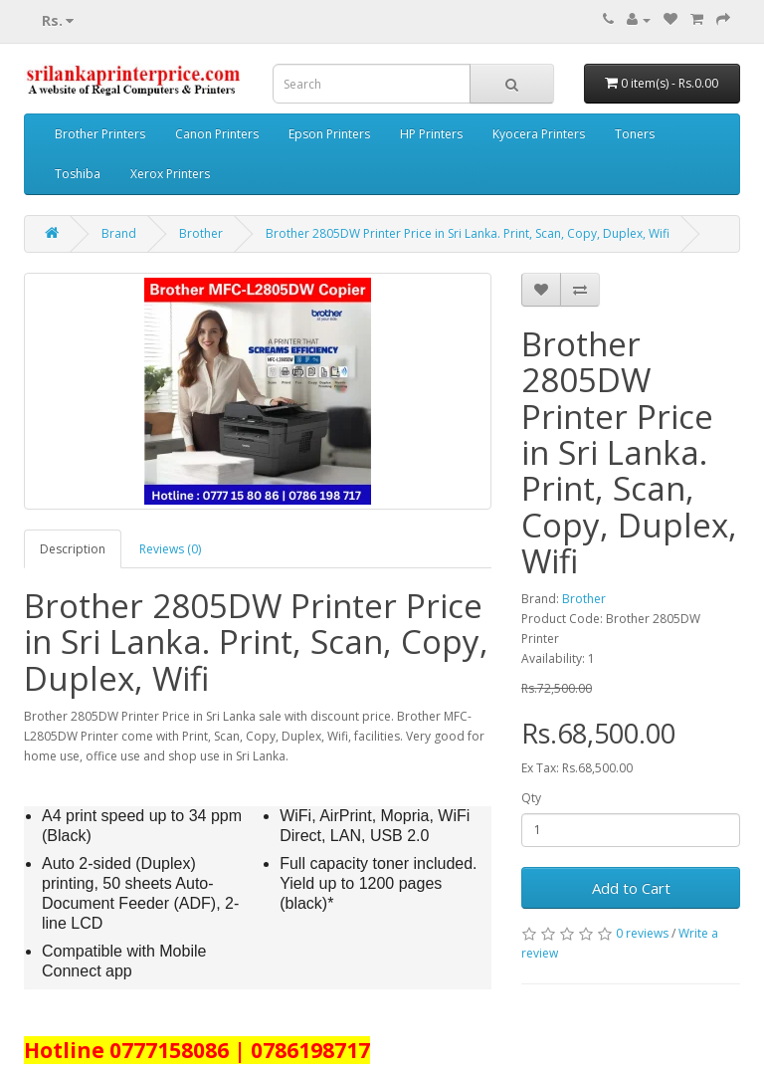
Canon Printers (217, 133)
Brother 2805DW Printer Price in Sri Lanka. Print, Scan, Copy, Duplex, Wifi (467, 233)
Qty (531, 797)
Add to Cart (631, 888)
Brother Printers (100, 133)
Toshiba (77, 173)
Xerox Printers (170, 173)
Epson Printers (329, 133)
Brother (201, 233)
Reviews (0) (170, 548)
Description (72, 548)
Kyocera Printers (538, 133)
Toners (635, 133)
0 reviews (642, 933)
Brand (118, 233)
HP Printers (431, 133)
